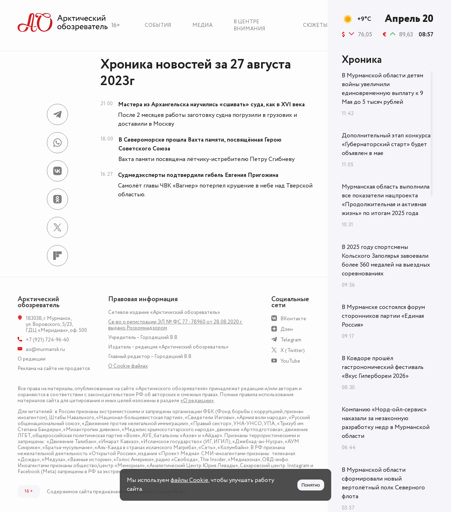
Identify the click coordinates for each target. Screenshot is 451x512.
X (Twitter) (292, 350)
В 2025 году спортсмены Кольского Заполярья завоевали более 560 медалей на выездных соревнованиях (386, 260)
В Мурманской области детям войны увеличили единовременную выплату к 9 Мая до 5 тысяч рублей (382, 88)
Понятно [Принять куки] (311, 485)
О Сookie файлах (128, 366)
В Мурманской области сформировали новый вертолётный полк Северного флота (383, 483)
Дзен (286, 329)
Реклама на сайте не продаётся (54, 368)
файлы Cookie (189, 480)
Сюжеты (315, 25)
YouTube (290, 361)
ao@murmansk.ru (45, 349)
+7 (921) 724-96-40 (47, 340)
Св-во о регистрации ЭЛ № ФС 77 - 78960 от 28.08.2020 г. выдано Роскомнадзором (175, 325)
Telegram (290, 340)
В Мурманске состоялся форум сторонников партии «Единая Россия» (383, 316)
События (158, 25)
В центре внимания (249, 25)
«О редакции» (197, 400)
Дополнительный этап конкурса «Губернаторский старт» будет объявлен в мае (386, 144)
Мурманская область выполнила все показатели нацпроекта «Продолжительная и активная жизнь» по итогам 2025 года (386, 200)
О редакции (31, 359)
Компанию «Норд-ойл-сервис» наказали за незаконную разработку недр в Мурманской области (386, 422)
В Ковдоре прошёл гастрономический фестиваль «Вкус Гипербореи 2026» (383, 367)
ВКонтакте (293, 319)
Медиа (202, 25)
